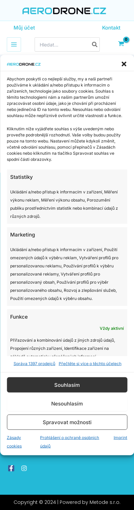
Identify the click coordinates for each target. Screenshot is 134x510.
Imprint (120, 437)
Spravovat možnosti (67, 422)
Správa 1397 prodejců (34, 363)
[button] (123, 63)
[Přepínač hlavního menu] (14, 44)
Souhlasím (67, 384)
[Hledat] (95, 44)
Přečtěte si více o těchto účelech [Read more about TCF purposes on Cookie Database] (90, 363)
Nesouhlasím (67, 403)
